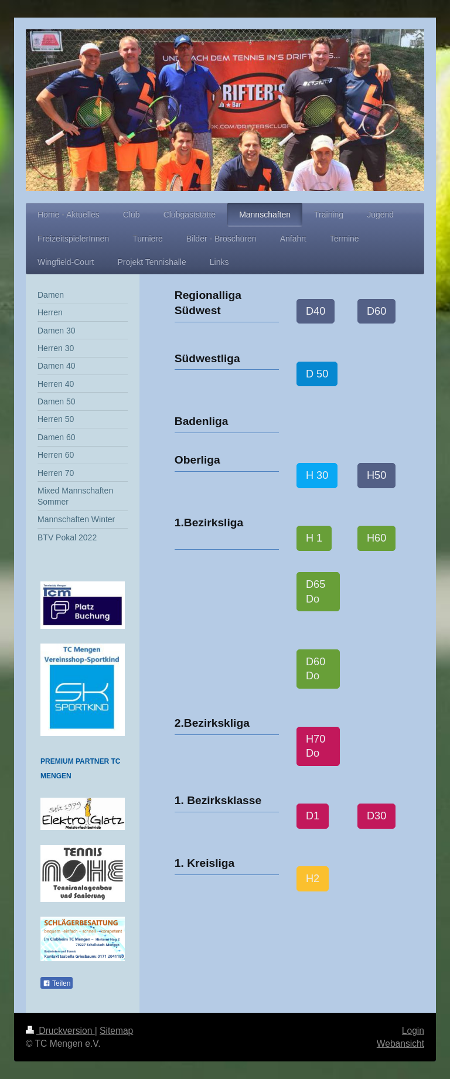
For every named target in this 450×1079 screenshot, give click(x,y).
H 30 (317, 475)
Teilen (56, 983)
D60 (376, 311)
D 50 (317, 374)
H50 (376, 475)
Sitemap (116, 1031)
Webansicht (400, 1044)
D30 (376, 816)
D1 (312, 816)
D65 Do (315, 591)
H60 (376, 538)
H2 (312, 878)
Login (413, 1031)
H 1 (314, 538)
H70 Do (315, 746)
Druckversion (60, 1031)
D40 (315, 311)
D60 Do (315, 669)
